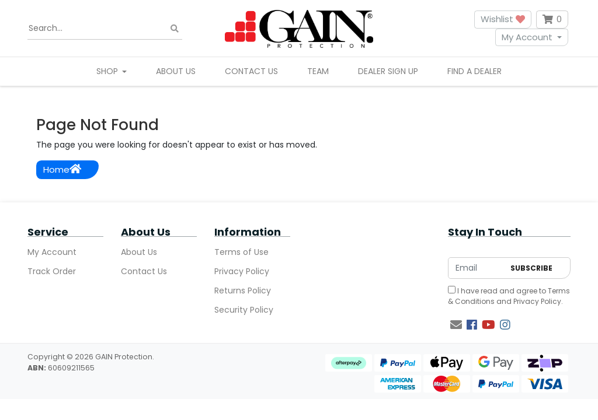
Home (62, 169)
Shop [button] (108, 71)
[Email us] (456, 325)
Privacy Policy (241, 271)
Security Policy (243, 310)
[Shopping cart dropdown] (552, 19)
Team (318, 71)
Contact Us (251, 71)
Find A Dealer (474, 71)
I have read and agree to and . (509, 296)
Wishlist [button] (503, 19)
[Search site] (174, 28)
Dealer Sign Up (388, 71)
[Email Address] (476, 268)
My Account (527, 37)
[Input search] (104, 29)
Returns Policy (242, 290)
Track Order (51, 271)
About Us (176, 71)
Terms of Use (241, 252)
